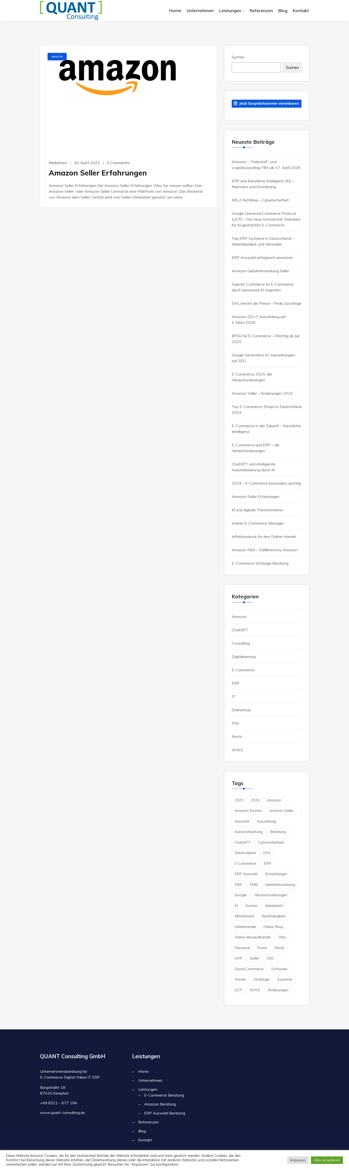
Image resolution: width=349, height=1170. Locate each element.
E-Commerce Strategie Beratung (260, 563)
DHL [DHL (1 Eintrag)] (267, 852)
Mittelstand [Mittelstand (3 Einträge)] (244, 916)
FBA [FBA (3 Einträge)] (238, 884)
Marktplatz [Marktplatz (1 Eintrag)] (274, 905)
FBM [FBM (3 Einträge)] (254, 884)
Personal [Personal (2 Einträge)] (242, 948)
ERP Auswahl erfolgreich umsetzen (262, 257)
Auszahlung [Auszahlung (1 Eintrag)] (266, 821)
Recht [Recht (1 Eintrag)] (280, 948)
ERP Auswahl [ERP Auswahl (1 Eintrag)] (246, 874)
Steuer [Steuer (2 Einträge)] (240, 979)
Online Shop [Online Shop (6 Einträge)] (273, 926)
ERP (235, 683)
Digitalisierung (244, 656)
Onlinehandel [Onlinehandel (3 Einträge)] (245, 926)
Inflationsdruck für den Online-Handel (264, 536)
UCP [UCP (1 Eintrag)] (238, 990)
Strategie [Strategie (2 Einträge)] (262, 979)
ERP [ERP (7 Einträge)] (267, 863)
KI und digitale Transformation (257, 509)
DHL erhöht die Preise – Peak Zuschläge (266, 303)
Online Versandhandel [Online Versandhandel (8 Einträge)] (253, 937)
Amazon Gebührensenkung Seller (260, 270)
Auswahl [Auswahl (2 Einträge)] (242, 821)
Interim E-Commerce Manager (258, 523)
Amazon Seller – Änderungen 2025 (262, 393)
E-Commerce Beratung (164, 1095)
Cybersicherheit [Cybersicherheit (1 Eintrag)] (271, 842)
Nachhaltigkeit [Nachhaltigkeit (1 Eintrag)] (273, 916)
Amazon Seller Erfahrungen (98, 172)
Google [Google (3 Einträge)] (241, 895)
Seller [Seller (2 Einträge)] (254, 958)
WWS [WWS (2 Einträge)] (255, 990)
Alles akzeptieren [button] (327, 1160)
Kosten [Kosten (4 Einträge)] (252, 905)
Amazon (57, 56)
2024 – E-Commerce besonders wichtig (266, 483)
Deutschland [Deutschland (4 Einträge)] (245, 852)
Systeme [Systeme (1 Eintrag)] (284, 979)
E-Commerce (243, 669)
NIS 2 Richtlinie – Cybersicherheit (260, 200)
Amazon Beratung (160, 1104)
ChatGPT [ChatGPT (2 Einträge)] (243, 842)
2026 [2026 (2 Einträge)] (255, 800)
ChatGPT (240, 629)
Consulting (241, 643)
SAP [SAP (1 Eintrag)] (238, 958)
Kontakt (301, 10)
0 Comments (118, 162)
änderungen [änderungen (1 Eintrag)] (278, 990)
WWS (237, 749)
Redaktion (58, 162)
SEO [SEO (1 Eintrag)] (270, 958)
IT (233, 696)
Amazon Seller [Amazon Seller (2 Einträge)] (281, 810)
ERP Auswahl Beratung (164, 1113)
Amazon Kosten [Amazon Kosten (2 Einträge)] (248, 810)
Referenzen (261, 10)
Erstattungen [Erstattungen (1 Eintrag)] (276, 874)
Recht (237, 736)
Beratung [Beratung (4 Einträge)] (278, 831)
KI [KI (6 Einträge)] (236, 905)
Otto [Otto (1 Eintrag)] (282, 937)
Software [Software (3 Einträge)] (279, 969)
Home (175, 10)
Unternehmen (200, 10)
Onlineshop (241, 709)
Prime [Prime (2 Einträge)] (262, 948)
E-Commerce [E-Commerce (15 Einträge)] (245, 863)
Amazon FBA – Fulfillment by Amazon (265, 549)
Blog (282, 10)
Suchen (238, 57)
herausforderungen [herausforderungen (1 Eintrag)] (270, 895)
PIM (235, 723)
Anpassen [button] (298, 1160)
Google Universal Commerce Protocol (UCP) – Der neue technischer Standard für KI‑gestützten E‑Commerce (266, 219)
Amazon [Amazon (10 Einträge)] (274, 800)
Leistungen (230, 10)
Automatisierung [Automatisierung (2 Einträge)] (248, 831)
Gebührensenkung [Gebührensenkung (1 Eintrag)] (280, 884)
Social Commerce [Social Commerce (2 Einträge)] (249, 969)
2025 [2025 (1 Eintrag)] (239, 800)
